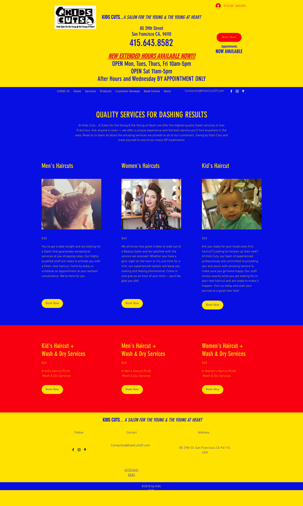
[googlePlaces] (243, 91)
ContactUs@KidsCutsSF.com (204, 91)
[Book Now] (52, 303)
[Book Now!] (229, 37)
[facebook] (231, 91)
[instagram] (237, 91)
